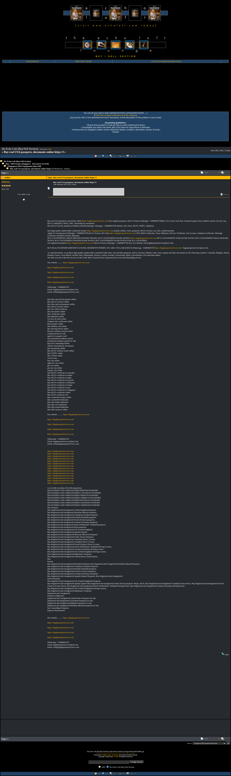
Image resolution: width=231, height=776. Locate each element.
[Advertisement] (115, 88)
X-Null (116, 756)
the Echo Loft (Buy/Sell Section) (17, 161)
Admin (66, 169)
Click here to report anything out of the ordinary (115, 115)
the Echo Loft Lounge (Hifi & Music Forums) (166, 61)
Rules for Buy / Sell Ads (83, 61)
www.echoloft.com (32, 61)
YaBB (49, 149)
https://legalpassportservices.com (95, 221)
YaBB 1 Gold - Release (110, 755)
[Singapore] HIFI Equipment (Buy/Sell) (24, 166)
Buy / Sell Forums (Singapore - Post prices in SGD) (27, 164)
